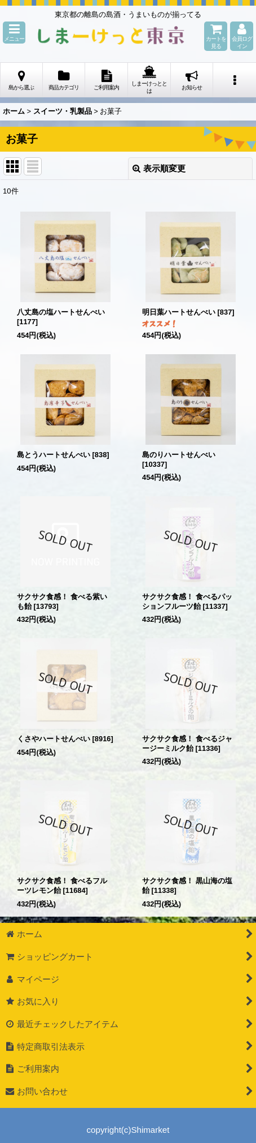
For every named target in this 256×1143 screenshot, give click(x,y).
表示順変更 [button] (159, 168)
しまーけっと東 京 (111, 36)
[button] (14, 33)
